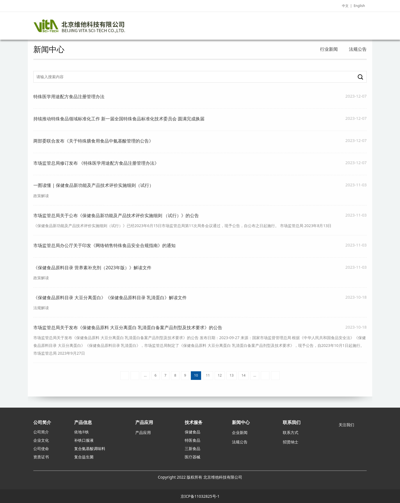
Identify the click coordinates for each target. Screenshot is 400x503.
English (359, 5)
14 (243, 375)
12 (220, 375)
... (145, 375)
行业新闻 (329, 49)
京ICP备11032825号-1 (200, 496)
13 (232, 375)
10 (196, 375)
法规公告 (358, 49)
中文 (345, 5)
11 (208, 375)
